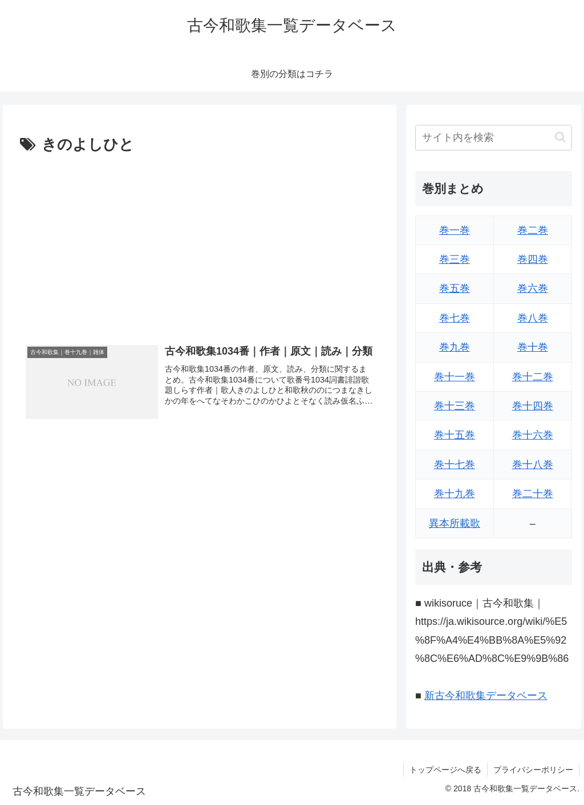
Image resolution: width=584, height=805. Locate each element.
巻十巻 (532, 347)
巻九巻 (454, 347)
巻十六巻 (532, 435)
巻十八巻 (532, 464)
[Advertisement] (199, 243)
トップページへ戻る (445, 769)
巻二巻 (532, 230)
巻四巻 (532, 259)
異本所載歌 (454, 523)
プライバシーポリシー (533, 769)
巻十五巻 (454, 435)
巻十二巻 (532, 377)
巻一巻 (454, 230)
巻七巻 (454, 318)
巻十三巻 (454, 406)
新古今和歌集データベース (486, 695)
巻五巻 (454, 288)
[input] (493, 138)
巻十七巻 (454, 464)
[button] (560, 137)
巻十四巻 (532, 406)
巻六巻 (532, 288)
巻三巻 (454, 259)
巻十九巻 (454, 493)
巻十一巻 (454, 377)
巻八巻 (532, 318)
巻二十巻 (532, 493)
